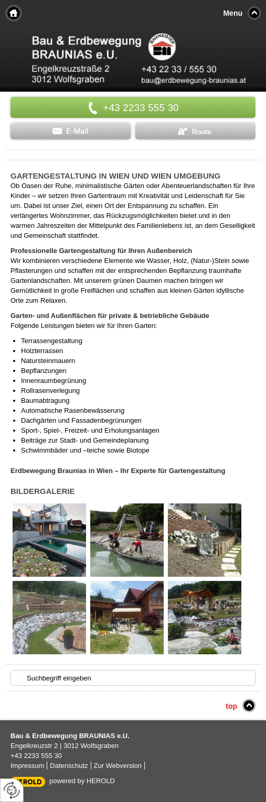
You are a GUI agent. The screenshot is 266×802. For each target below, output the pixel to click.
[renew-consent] (12, 790)
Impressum (27, 766)
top (231, 706)
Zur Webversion (118, 766)
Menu (232, 13)
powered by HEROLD (82, 781)
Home (13, 13)
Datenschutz (69, 766)
